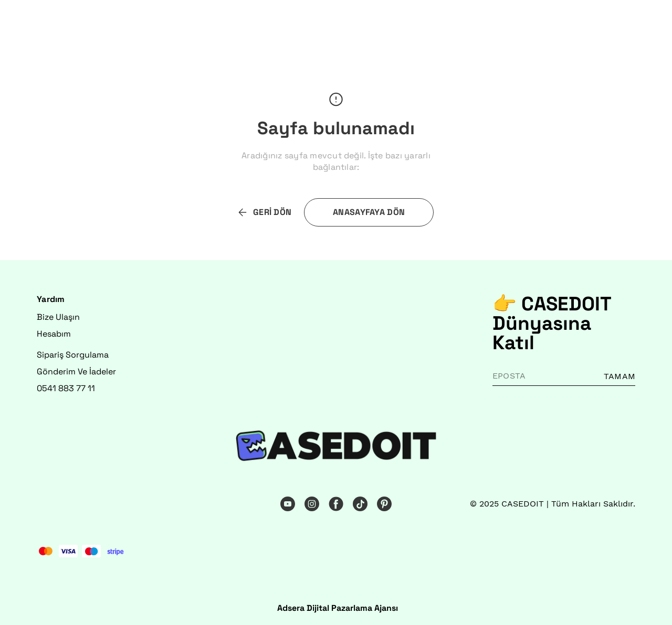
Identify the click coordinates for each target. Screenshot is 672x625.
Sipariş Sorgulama (73, 354)
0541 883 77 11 (66, 388)
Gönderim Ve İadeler (76, 371)
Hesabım (54, 333)
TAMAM (619, 376)
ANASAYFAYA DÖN (369, 212)
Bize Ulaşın (58, 316)
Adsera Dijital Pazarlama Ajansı (337, 607)
